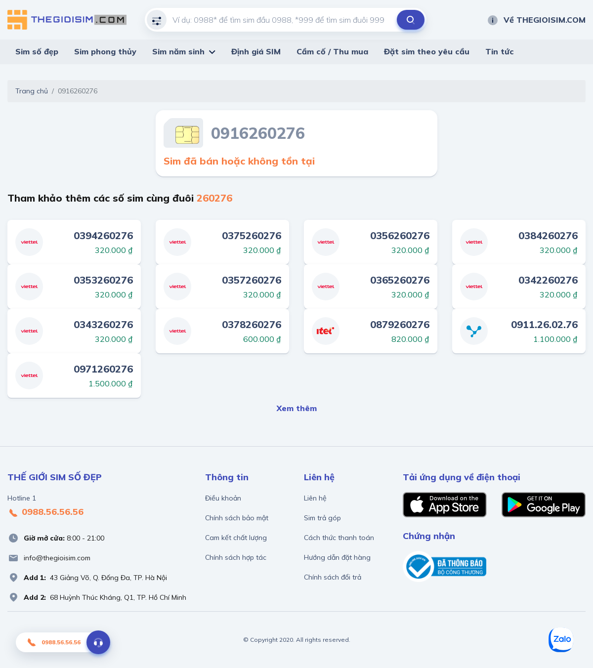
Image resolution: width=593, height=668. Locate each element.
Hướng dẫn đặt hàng (337, 557)
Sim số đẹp (36, 51)
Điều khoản (223, 498)
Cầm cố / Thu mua (332, 51)
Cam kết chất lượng (236, 537)
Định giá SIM (256, 51)
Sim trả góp (322, 517)
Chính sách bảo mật (236, 517)
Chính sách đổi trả (332, 577)
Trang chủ (31, 90)
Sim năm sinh (178, 51)
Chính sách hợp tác (235, 557)
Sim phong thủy (105, 51)
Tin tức (499, 51)
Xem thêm (297, 408)
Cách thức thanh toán (339, 537)
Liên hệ (315, 498)
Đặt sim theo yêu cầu (426, 51)
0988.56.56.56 (45, 512)
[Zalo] (561, 639)
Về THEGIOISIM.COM (536, 20)
